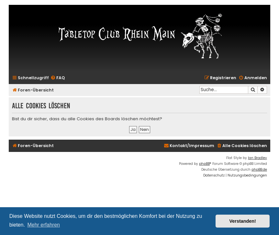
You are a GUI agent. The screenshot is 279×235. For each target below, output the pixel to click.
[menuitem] (57, 78)
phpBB (204, 163)
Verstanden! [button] (242, 221)
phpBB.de (259, 169)
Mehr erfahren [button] (43, 225)
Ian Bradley (257, 157)
